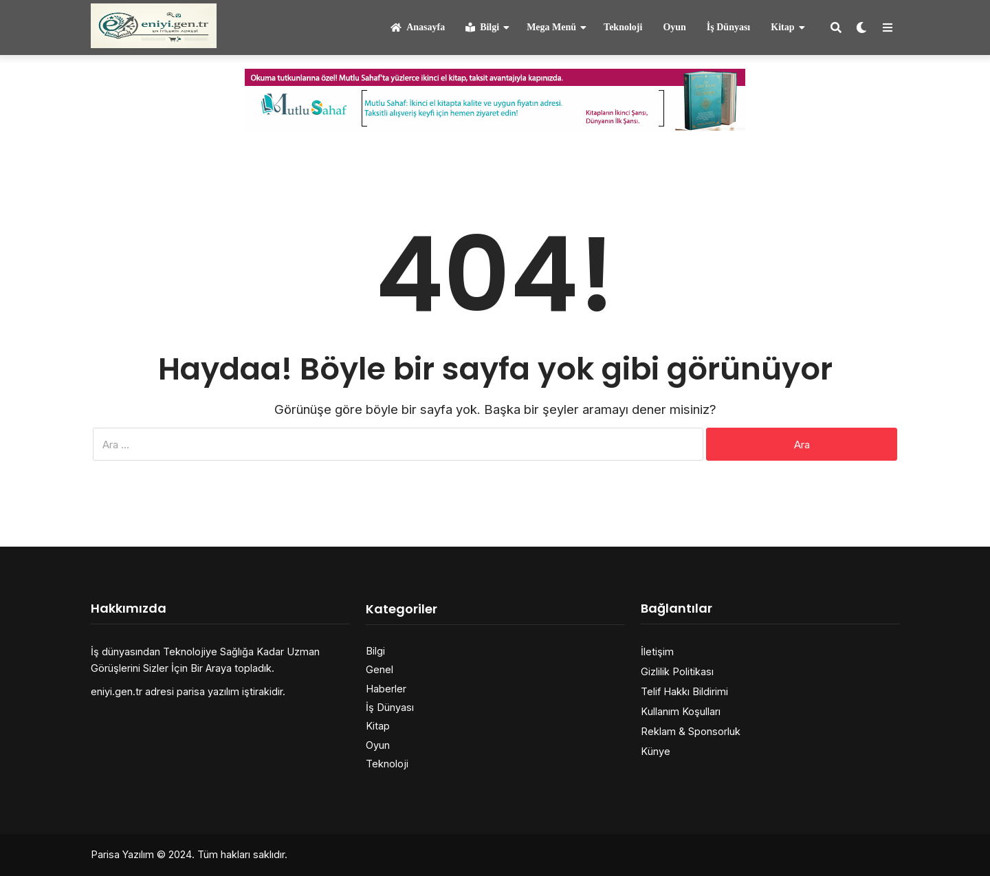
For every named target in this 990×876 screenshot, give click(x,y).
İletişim (657, 651)
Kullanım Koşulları (680, 711)
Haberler (386, 688)
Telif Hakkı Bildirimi (684, 691)
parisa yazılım (208, 691)
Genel (379, 669)
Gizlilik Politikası (677, 671)
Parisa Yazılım (122, 854)
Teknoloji (623, 27)
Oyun (674, 27)
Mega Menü (551, 27)
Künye (655, 751)
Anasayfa (417, 27)
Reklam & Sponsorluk (690, 731)
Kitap (782, 27)
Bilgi (482, 27)
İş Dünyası (728, 27)
